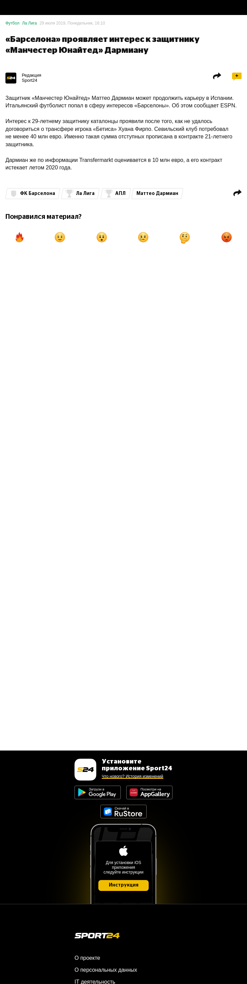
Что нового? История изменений (132, 776)
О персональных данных (106, 970)
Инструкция (123, 885)
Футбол (12, 23)
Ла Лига (29, 23)
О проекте (87, 958)
